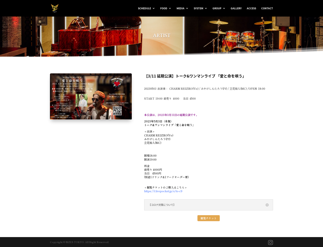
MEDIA (180, 8)
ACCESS (251, 8)
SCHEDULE (144, 8)
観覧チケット (209, 218)
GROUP (217, 8)
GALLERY (236, 8)
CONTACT (267, 8)
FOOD (163, 8)
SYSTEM (198, 8)
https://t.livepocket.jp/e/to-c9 (163, 191)
